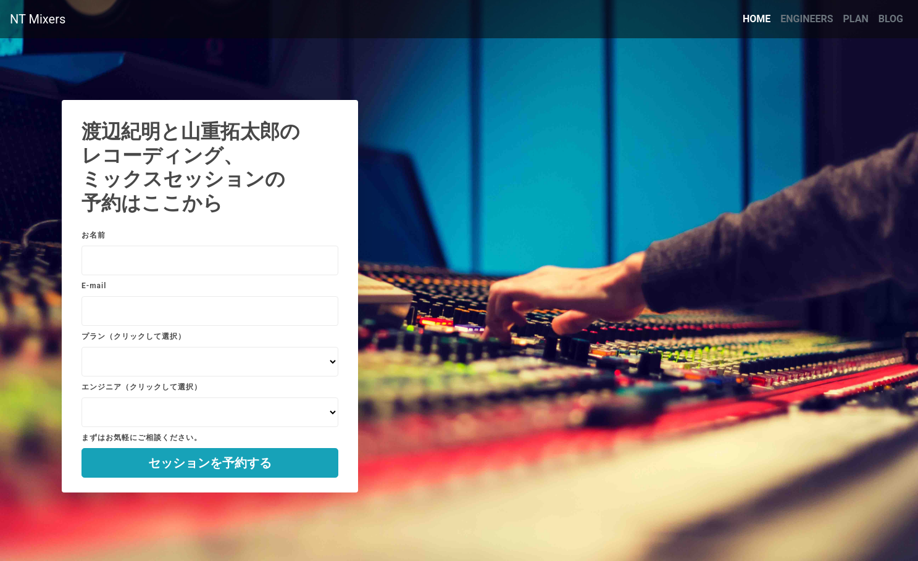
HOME (759, 18)
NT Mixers (37, 19)
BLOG (890, 19)
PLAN (856, 19)
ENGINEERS (806, 19)
